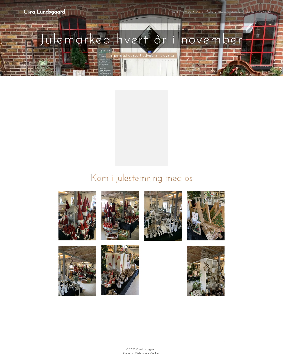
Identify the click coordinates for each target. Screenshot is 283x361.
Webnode (141, 353)
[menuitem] (176, 11)
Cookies (155, 353)
